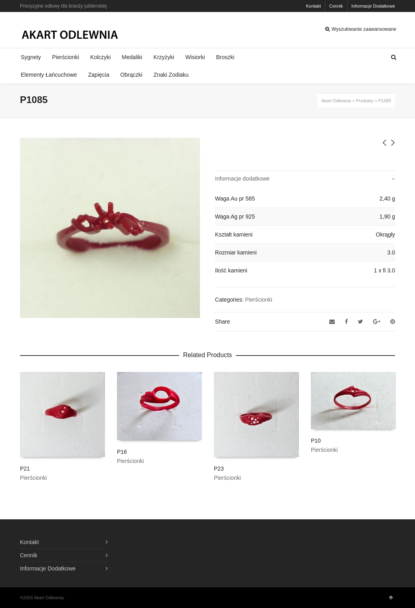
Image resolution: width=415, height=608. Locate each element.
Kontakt (313, 6)
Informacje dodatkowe (242, 178)
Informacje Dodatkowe (373, 6)
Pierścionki (258, 299)
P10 (316, 440)
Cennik (336, 6)
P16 (122, 452)
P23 (219, 468)
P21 (25, 468)
